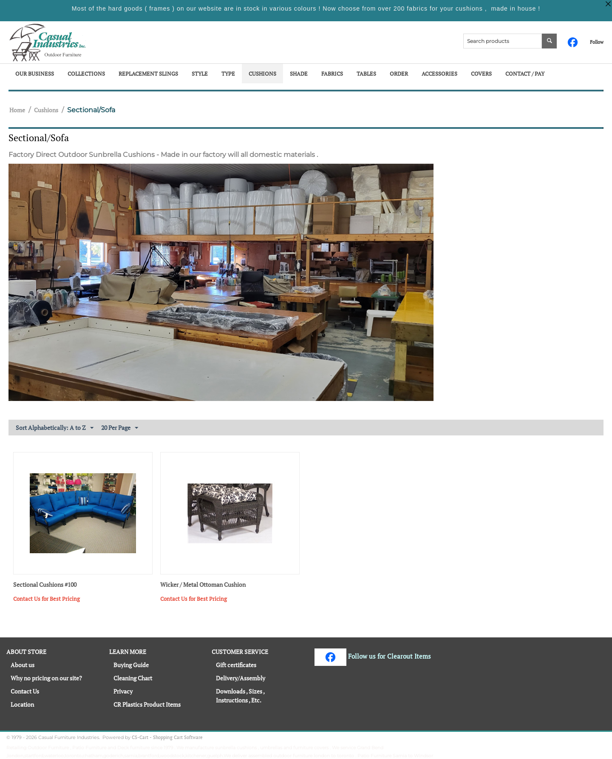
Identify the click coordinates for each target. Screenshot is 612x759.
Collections (86, 73)
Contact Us (25, 691)
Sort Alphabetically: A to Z (55, 428)
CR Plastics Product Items (147, 704)
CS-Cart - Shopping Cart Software (167, 737)
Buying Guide (131, 665)
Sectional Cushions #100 (44, 584)
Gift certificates (236, 665)
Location (22, 704)
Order (399, 73)
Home (17, 110)
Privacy (123, 691)
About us (22, 665)
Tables (366, 73)
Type (228, 73)
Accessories (439, 73)
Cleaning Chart (132, 678)
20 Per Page (119, 428)
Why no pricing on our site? (46, 678)
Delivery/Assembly (240, 678)
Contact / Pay (524, 73)
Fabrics (332, 73)
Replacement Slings (148, 73)
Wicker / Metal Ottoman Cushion (203, 584)
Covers (481, 73)
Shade (299, 73)
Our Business (34, 73)
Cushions (262, 73)
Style (200, 73)
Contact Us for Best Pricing (46, 599)
